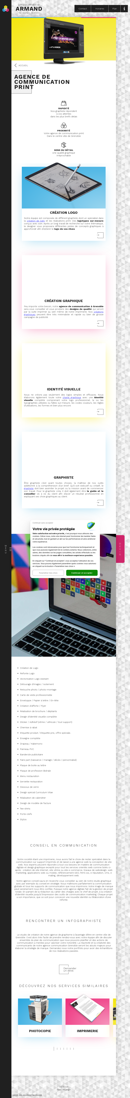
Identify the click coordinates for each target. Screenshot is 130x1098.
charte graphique (72, 397)
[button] (48, 573)
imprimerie (29, 8)
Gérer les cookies (22, 1094)
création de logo (36, 220)
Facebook (37, 1094)
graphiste (29, 488)
